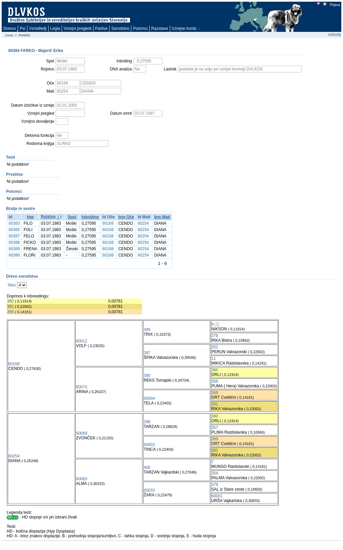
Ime (30, 217)
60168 (108, 223)
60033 (149, 490)
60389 (14, 248)
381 (10, 306)
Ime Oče (126, 217)
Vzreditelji (38, 28)
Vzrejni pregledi (77, 28)
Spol (72, 217)
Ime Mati (162, 217)
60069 (81, 433)
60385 (14, 229)
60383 (14, 223)
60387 (14, 236)
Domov (9, 28)
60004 (149, 398)
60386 (14, 255)
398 (147, 422)
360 (10, 301)
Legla (55, 28)
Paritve (101, 28)
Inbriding (89, 217)
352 (214, 347)
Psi (22, 28)
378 (214, 335)
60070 (81, 387)
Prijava (334, 5)
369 (10, 312)
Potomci (140, 28)
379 (214, 484)
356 (214, 381)
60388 (14, 242)
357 (214, 427)
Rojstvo (48, 216)
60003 (149, 444)
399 (147, 329)
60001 (216, 496)
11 (213, 358)
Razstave (159, 28)
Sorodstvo (120, 28)
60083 (81, 479)
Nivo (12, 285)
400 (147, 467)
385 (147, 375)
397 (147, 352)
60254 (143, 223)
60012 (81, 341)
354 (214, 473)
